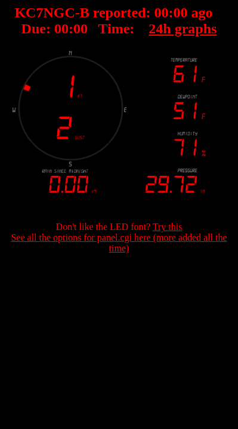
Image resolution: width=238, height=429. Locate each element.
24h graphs (183, 28)
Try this (168, 227)
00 (161, 12)
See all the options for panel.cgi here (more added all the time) (119, 242)
